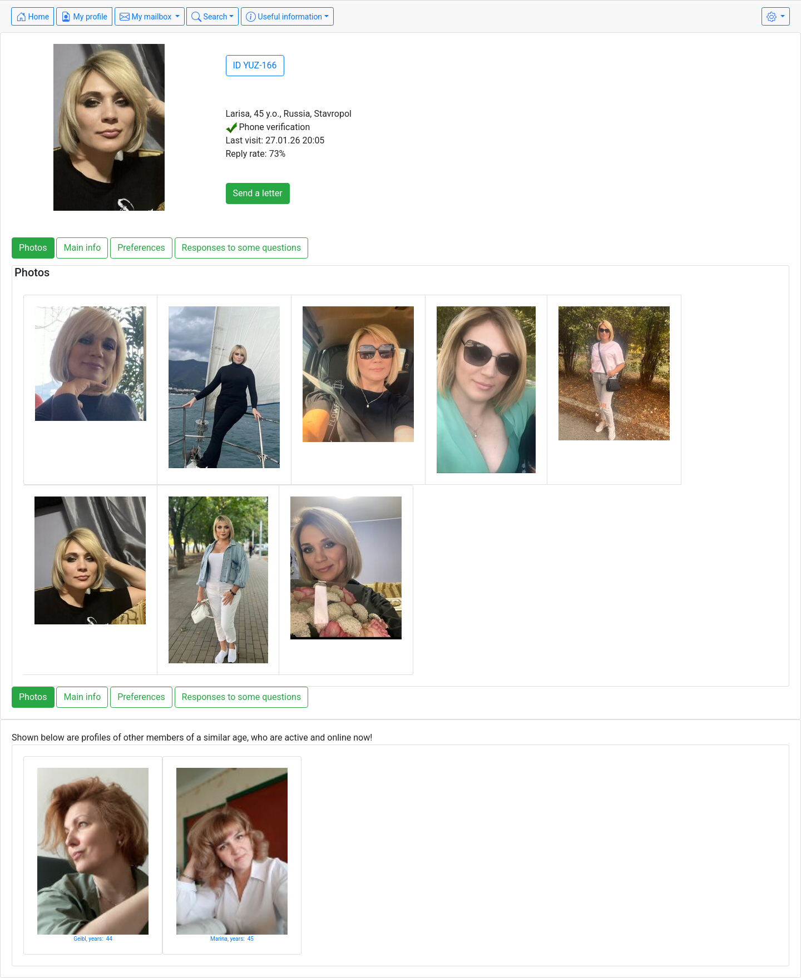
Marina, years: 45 (232, 939)
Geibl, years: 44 (92, 939)
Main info (82, 247)
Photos (33, 247)
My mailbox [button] (147, 17)
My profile (84, 17)
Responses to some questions (241, 247)
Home (32, 17)
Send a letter (258, 193)
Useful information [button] (284, 17)
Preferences (141, 247)
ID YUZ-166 (255, 65)
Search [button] (209, 17)
